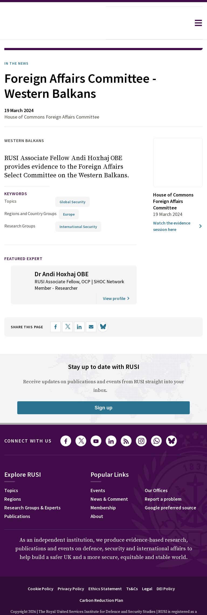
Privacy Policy (71, 573)
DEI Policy (166, 573)
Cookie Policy (40, 573)
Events (98, 475)
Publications (17, 501)
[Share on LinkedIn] (79, 311)
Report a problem (163, 484)
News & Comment (109, 484)
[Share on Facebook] (55, 311)
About (97, 501)
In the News (16, 48)
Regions (12, 484)
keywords (15, 178)
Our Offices (156, 475)
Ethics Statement (105, 573)
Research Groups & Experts (32, 492)
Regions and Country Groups (30, 198)
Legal (147, 573)
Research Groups (19, 210)
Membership (103, 492)
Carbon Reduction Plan (101, 585)
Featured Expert (23, 243)
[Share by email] (91, 311)
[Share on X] (67, 311)
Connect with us (28, 426)
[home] (52, 22)
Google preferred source (170, 492)
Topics (10, 186)
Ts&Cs (132, 573)
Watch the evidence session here (178, 211)
